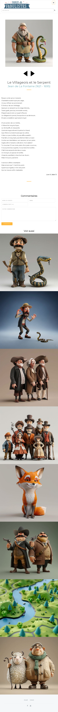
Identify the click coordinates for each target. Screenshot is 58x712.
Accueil (26, 700)
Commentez (7, 223)
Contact (32, 700)
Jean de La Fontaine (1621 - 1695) (29, 86)
